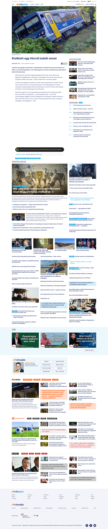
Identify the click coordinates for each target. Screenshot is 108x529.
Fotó (92, 494)
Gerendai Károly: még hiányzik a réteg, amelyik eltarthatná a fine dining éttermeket (80, 315)
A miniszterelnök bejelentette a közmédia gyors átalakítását (30, 230)
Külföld (13, 496)
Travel (38, 453)
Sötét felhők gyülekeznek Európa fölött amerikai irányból (85, 249)
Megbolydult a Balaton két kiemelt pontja (52, 281)
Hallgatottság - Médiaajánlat (28, 525)
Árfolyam (37, 379)
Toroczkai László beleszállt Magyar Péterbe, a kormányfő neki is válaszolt (46, 214)
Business (24, 453)
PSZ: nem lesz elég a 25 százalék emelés (82, 188)
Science (44, 453)
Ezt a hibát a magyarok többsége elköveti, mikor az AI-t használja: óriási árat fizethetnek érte (82, 445)
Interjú (45, 496)
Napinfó (61, 498)
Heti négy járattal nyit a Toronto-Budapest (52, 294)
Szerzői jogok (69, 525)
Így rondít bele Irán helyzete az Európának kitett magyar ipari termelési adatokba (53, 305)
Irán (42, 4)
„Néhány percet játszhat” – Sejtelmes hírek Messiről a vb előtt (30, 204)
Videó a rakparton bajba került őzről (22, 284)
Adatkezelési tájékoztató (48, 525)
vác (39, 158)
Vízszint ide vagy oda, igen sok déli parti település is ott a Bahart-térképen (52, 276)
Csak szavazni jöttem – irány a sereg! (50, 256)
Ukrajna (38, 4)
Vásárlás (36, 418)
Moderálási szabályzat (60, 525)
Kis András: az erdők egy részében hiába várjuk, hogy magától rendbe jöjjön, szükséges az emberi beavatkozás (42, 251)
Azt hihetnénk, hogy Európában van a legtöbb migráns (63, 249)
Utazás (43, 418)
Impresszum (39, 525)
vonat (17, 158)
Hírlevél (92, 496)
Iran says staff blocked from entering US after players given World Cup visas (53, 466)
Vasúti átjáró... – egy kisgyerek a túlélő (80, 208)
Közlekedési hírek (37, 508)
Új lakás (55, 379)
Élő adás (46, 361)
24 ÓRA (80, 102)
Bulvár (60, 494)
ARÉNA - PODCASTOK (90, 4)
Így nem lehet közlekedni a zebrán (78, 295)
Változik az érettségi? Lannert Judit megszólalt (82, 185)
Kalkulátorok (52, 418)
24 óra (32, 4)
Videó (76, 498)
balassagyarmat (32, 158)
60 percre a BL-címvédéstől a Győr (83, 204)
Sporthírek (74, 508)
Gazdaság (14, 498)
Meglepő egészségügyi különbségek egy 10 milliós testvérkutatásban (19, 250)
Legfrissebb (77, 494)
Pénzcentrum (28, 379)
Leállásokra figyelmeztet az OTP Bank (79, 278)
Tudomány (30, 494)
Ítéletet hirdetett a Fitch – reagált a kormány (52, 290)
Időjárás (92, 498)
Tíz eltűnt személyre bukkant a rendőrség (80, 273)
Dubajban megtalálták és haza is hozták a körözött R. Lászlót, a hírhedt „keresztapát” (80, 180)
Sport (31, 453)
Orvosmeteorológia (62, 508)
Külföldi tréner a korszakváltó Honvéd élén (24, 266)
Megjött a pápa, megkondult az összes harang (53, 317)
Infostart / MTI (16, 63)
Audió (76, 496)
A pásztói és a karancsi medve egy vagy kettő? (25, 306)
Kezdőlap (18, 154)
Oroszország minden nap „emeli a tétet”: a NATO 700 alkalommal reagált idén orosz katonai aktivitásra (25, 272)
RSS (73, 525)
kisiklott (23, 158)
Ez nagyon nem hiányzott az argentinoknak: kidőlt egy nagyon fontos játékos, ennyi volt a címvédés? (24, 440)
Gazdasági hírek (85, 508)
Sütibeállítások (78, 525)
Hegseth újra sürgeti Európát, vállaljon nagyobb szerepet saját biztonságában (81, 406)
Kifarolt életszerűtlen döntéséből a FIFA (24, 207)
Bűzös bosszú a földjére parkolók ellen (23, 303)
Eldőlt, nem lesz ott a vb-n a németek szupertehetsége (28, 209)
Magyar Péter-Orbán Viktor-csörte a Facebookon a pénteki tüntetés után (33, 227)
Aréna (95, 508)
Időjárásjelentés (49, 508)
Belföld (23, 154)
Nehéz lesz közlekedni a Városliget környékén (53, 285)
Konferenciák (46, 379)
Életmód (45, 498)
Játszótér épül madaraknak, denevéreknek (24, 256)
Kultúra (29, 496)
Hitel (29, 418)
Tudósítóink (46, 494)
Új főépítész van (45, 298)
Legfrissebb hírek (24, 508)
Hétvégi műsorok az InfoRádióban (84, 256)
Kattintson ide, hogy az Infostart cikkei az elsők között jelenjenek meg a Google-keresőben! (40, 149)
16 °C (94, 1)
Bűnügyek (61, 496)
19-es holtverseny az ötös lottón (78, 193)
